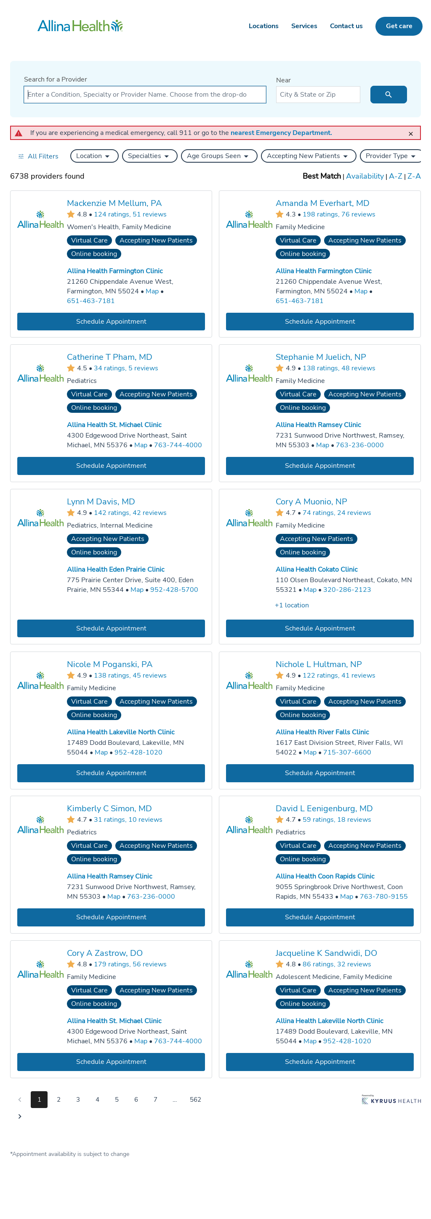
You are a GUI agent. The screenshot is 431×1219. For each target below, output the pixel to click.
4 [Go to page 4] (97, 1099)
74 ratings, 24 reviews (337, 512)
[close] (413, 130)
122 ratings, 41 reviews (339, 675)
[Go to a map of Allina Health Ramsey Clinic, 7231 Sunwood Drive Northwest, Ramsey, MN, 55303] (322, 445)
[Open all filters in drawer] (38, 156)
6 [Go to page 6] (136, 1099)
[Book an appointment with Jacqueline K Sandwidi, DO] (320, 1062)
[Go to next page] (19, 1116)
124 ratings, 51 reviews (130, 214)
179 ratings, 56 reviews (130, 963)
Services (304, 26)
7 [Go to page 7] (155, 1099)
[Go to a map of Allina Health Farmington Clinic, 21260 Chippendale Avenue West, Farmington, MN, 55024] (152, 291)
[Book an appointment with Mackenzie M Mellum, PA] (111, 321)
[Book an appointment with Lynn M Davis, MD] (111, 628)
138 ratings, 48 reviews (339, 368)
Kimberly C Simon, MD (109, 808)
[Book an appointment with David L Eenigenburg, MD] (320, 917)
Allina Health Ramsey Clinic (318, 425)
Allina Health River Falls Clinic (322, 732)
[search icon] (388, 94)
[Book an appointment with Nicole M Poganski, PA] (111, 773)
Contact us (346, 26)
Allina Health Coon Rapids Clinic (325, 876)
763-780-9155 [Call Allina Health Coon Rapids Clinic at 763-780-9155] (384, 896)
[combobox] (145, 94)
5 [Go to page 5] (117, 1099)
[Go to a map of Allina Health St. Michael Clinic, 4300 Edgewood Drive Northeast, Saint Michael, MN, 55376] (140, 445)
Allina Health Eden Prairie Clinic (115, 569)
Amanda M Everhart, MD (323, 203)
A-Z (395, 176)
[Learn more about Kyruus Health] (391, 1110)
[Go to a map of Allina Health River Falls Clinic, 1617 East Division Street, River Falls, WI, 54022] (310, 752)
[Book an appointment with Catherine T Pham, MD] (111, 466)
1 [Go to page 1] (39, 1099)
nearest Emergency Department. (281, 132)
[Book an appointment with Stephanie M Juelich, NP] (320, 466)
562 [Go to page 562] (195, 1099)
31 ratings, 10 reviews (128, 819)
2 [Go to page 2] (59, 1099)
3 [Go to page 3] (78, 1099)
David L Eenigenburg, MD (324, 808)
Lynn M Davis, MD (101, 501)
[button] (94, 156)
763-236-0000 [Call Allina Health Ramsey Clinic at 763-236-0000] (360, 445)
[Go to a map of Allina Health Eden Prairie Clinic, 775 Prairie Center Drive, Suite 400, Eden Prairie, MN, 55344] (137, 590)
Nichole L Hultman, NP (319, 664)
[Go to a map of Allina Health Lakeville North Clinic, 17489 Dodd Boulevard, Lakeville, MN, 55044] (101, 752)
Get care (399, 26)
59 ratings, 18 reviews (337, 819)
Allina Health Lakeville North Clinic (120, 732)
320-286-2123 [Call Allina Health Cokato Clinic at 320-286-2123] (347, 589)
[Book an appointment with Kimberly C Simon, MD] (111, 917)
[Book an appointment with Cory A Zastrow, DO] (111, 1062)
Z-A (414, 176)
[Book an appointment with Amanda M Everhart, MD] (320, 321)
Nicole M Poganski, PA (110, 664)
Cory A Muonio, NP (311, 501)
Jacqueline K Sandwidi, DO (326, 953)
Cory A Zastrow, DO (105, 953)
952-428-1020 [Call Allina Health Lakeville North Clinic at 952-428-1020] (138, 752)
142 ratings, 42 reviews (130, 512)
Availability (365, 176)
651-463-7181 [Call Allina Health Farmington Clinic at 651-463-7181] (91, 300)
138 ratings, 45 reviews (130, 675)
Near (283, 80)
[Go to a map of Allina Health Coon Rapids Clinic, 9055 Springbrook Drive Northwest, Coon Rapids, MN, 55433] (346, 897)
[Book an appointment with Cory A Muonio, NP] (320, 628)
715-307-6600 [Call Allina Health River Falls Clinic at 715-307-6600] (347, 752)
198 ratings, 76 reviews (339, 214)
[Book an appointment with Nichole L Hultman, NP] (320, 773)
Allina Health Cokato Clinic (316, 569)
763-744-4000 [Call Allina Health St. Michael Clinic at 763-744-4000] (178, 445)
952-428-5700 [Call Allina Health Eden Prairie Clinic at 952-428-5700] (174, 589)
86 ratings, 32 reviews (337, 963)
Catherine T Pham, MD (109, 357)
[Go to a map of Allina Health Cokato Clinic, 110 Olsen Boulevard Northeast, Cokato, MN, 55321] (310, 590)
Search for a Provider (55, 79)
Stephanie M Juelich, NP (321, 357)
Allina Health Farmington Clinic (114, 271)
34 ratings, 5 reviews (126, 368)
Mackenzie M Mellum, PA (114, 203)
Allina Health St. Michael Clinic (114, 425)
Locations (264, 26)
